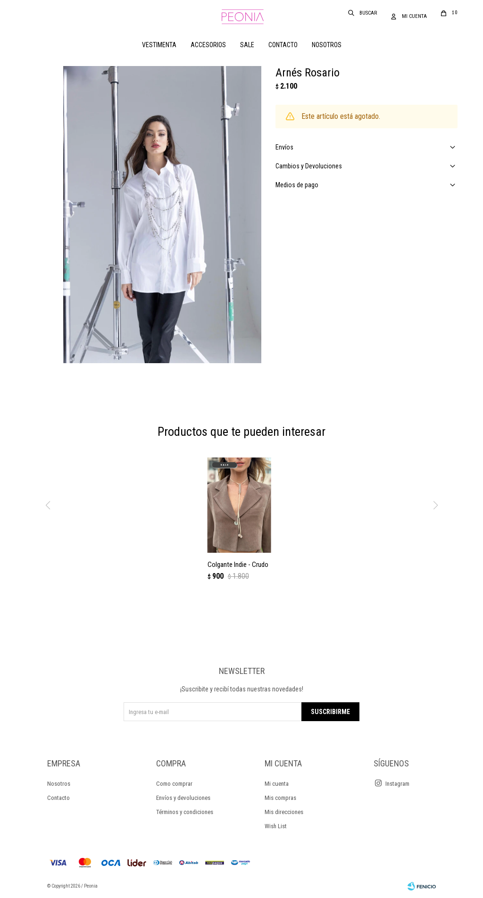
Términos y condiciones (184, 811)
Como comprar (174, 783)
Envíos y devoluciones (183, 797)
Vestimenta (159, 45)
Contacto (283, 45)
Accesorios (208, 45)
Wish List (276, 826)
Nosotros (326, 45)
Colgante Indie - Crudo (238, 564)
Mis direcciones (284, 811)
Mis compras (280, 797)
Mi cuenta (277, 783)
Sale (247, 45)
